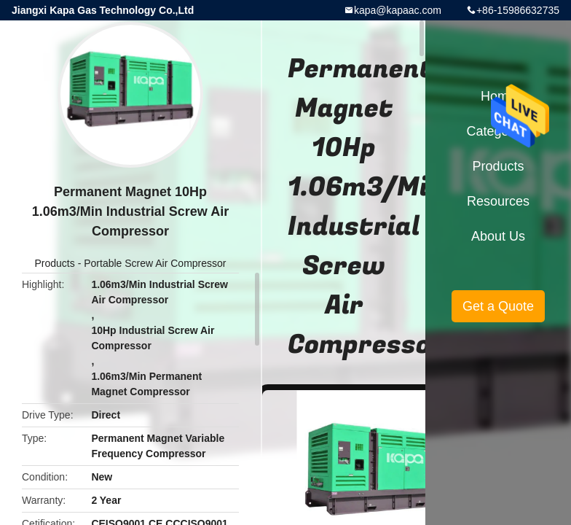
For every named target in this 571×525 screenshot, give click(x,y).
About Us (498, 236)
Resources (498, 201)
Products (55, 263)
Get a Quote (498, 306)
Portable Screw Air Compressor (155, 263)
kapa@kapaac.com (397, 10)
